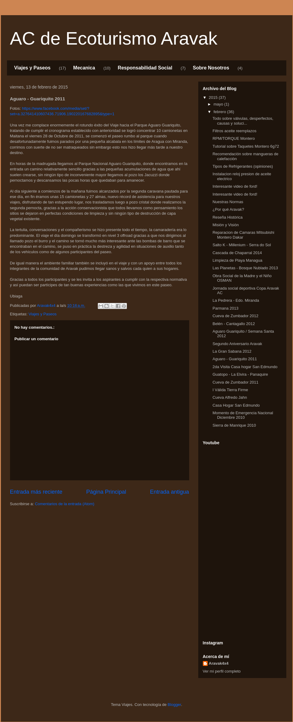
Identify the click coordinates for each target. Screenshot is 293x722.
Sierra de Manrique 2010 (234, 425)
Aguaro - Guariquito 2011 (235, 359)
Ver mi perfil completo (222, 671)
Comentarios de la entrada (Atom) (64, 504)
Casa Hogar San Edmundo (236, 405)
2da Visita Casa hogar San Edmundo (245, 366)
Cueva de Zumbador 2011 (235, 382)
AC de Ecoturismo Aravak (114, 38)
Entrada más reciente (36, 492)
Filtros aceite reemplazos (235, 131)
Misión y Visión (226, 225)
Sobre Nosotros (211, 67)
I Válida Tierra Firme (230, 390)
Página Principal (106, 492)
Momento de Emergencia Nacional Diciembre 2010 (243, 415)
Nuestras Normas (228, 202)
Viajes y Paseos (32, 67)
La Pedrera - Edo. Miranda (236, 300)
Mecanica (84, 67)
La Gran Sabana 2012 (232, 351)
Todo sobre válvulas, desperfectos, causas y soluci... (243, 121)
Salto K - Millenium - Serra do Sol (242, 245)
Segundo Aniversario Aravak (237, 343)
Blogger (174, 704)
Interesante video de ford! (235, 186)
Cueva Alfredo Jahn (230, 397)
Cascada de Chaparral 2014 (237, 252)
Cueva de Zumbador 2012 (235, 316)
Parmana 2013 (225, 308)
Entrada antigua (169, 492)
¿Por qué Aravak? (228, 209)
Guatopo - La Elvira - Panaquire (240, 374)
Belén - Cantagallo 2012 (234, 323)
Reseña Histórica (228, 217)
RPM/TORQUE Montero (234, 138)
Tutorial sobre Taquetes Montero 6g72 (246, 146)
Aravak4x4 (219, 663)
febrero (220, 111)
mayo (218, 104)
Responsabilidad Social (145, 67)
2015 (214, 97)
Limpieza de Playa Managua (237, 260)
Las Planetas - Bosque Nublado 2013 (245, 268)
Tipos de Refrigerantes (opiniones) (243, 166)
